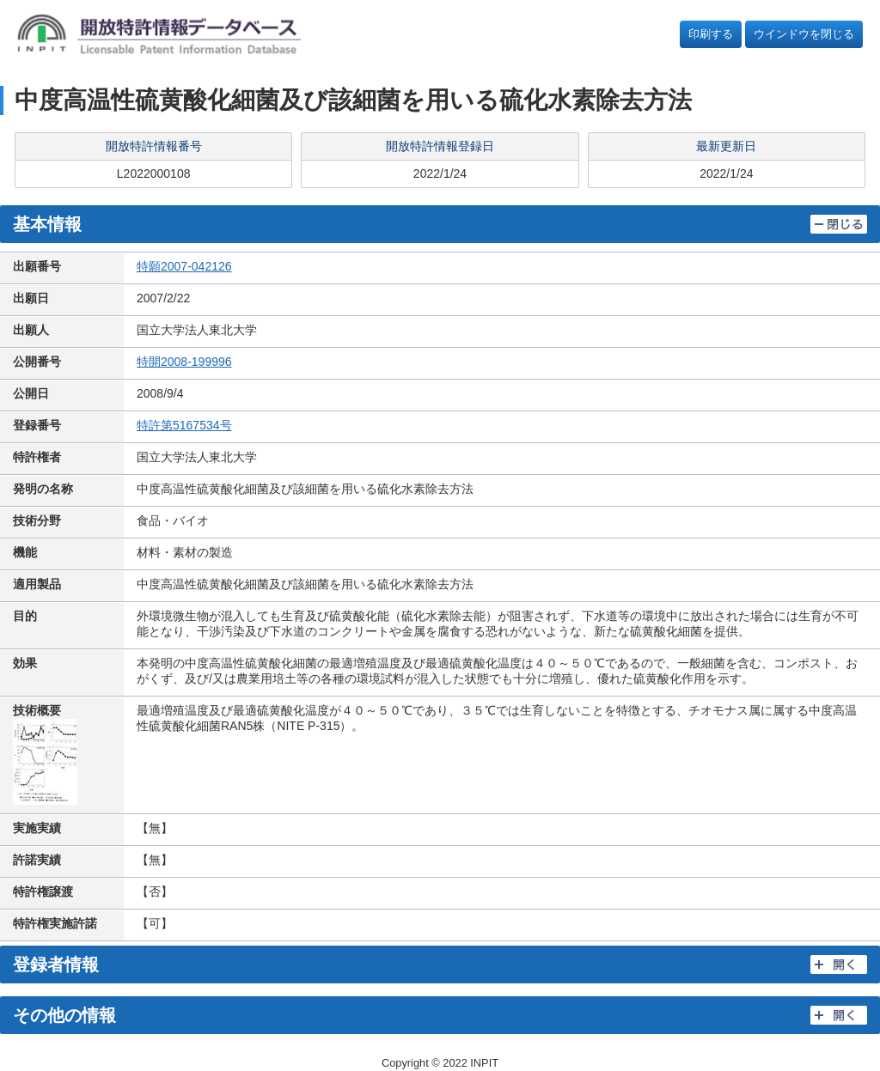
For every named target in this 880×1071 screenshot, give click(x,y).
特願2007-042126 (184, 266)
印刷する (710, 33)
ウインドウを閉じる (804, 33)
